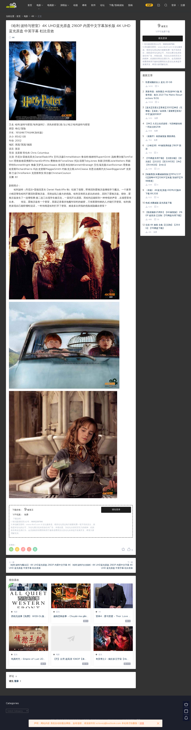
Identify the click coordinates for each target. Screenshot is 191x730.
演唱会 (63, 5)
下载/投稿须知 (116, 5)
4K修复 (11, 5)
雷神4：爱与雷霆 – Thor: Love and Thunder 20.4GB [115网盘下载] (113, 616)
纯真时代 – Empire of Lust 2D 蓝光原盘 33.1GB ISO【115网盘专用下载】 (28, 659)
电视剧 (50, 5)
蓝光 (58, 612)
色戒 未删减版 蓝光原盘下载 (158, 203)
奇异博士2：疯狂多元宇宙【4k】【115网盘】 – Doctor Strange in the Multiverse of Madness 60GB (113, 659)
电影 (39, 5)
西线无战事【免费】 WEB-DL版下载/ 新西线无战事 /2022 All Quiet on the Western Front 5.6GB (28, 616)
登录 (16, 681)
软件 (93, 5)
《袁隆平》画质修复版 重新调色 (160, 136)
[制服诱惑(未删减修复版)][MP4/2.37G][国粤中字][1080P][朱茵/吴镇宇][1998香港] (164, 177)
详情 (142, 723)
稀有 (84, 5)
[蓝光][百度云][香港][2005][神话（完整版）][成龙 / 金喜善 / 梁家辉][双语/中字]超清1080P (163, 111)
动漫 (75, 5)
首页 (30, 5)
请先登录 (116, 510)
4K (13, 38)
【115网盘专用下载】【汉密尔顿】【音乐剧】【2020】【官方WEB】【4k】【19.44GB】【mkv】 (163, 161)
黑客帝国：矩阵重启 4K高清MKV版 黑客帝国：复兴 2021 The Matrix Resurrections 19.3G (163, 95)
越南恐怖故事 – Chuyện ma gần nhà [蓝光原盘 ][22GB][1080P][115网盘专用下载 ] (70, 616)
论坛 (102, 5)
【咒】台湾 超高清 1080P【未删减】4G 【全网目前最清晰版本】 (70, 659)
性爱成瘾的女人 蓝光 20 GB (158, 82)
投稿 (130, 5)
